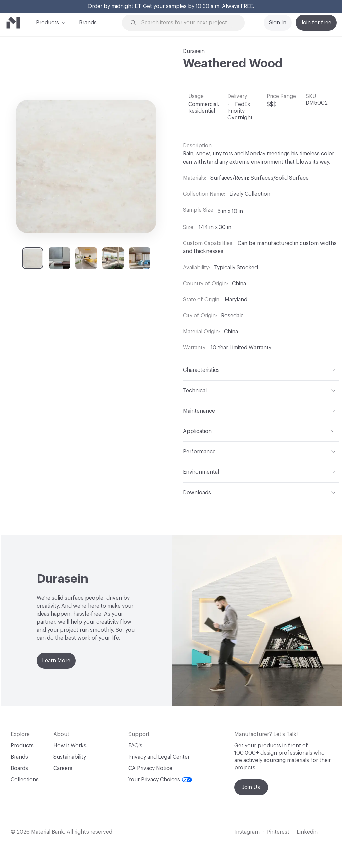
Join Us (251, 787)
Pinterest (278, 832)
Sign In (277, 22)
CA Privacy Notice (150, 768)
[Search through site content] (187, 23)
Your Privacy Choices (160, 779)
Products (47, 22)
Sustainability (69, 757)
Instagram (247, 832)
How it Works (70, 745)
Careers (62, 768)
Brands (88, 22)
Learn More (56, 660)
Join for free (316, 22)
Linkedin (307, 832)
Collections (25, 779)
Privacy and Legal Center (159, 757)
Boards (19, 768)
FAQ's (135, 745)
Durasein (194, 51)
